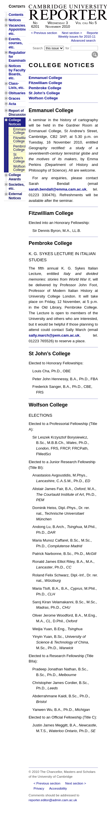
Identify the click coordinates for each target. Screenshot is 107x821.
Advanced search (83, 40)
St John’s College (19, 158)
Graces (14, 99)
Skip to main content (83, 1)
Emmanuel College (19, 131)
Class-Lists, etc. (16, 85)
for (67, 48)
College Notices (15, 122)
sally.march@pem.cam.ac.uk (54, 335)
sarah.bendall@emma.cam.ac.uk (57, 189)
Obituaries (17, 93)
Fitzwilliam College (19, 139)
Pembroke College (19, 148)
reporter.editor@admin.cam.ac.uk (53, 800)
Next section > (72, 33)
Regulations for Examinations (17, 57)
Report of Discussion (17, 113)
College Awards (15, 177)
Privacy (38, 788)
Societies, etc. (16, 187)
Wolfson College (19, 168)
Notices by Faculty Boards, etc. (17, 72)
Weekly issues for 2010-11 (77, 36)
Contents (16, 15)
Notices (15, 20)
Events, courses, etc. (15, 43)
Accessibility (58, 788)
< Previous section (44, 33)
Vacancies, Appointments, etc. (17, 29)
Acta (12, 104)
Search (38, 48)
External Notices (15, 196)
